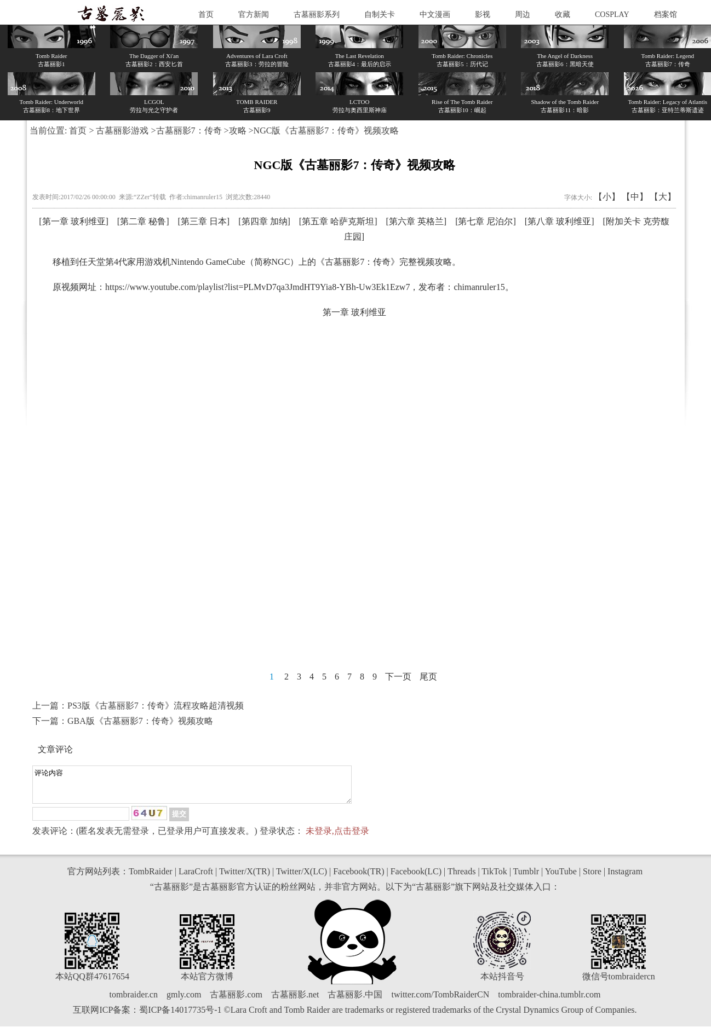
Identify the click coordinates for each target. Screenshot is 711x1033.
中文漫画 (435, 14)
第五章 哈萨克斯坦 (338, 221)
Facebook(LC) (416, 878)
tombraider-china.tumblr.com (549, 1001)
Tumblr (526, 878)
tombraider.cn (134, 1001)
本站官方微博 (207, 983)
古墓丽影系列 (317, 14)
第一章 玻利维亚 (74, 221)
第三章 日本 (204, 221)
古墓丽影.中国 (355, 1001)
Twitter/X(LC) (301, 878)
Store (592, 878)
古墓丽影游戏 (122, 130)
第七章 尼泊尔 (485, 221)
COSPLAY (612, 14)
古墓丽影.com (236, 1001)
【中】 (635, 196)
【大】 (663, 196)
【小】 (607, 196)
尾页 (428, 676)
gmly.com (184, 1001)
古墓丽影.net (295, 1001)
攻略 (237, 130)
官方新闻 (253, 14)
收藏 (562, 14)
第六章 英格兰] (417, 221)
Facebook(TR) (358, 878)
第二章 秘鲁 (143, 221)
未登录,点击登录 (337, 837)
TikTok (494, 878)
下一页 (398, 676)
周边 (522, 14)
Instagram (625, 878)
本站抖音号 (502, 983)
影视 (482, 14)
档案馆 (665, 14)
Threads (462, 878)
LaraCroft (196, 878)
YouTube (561, 878)
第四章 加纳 (265, 221)
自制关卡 (379, 14)
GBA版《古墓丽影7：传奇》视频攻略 (140, 721)
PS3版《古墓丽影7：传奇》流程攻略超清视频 (155, 705)
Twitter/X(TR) (244, 878)
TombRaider (151, 878)
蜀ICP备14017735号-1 (180, 1016)
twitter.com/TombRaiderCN (440, 1001)
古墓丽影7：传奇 (189, 130)
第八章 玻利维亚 (559, 221)
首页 (206, 14)
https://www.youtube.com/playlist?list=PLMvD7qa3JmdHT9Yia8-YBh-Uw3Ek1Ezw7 (257, 287)
